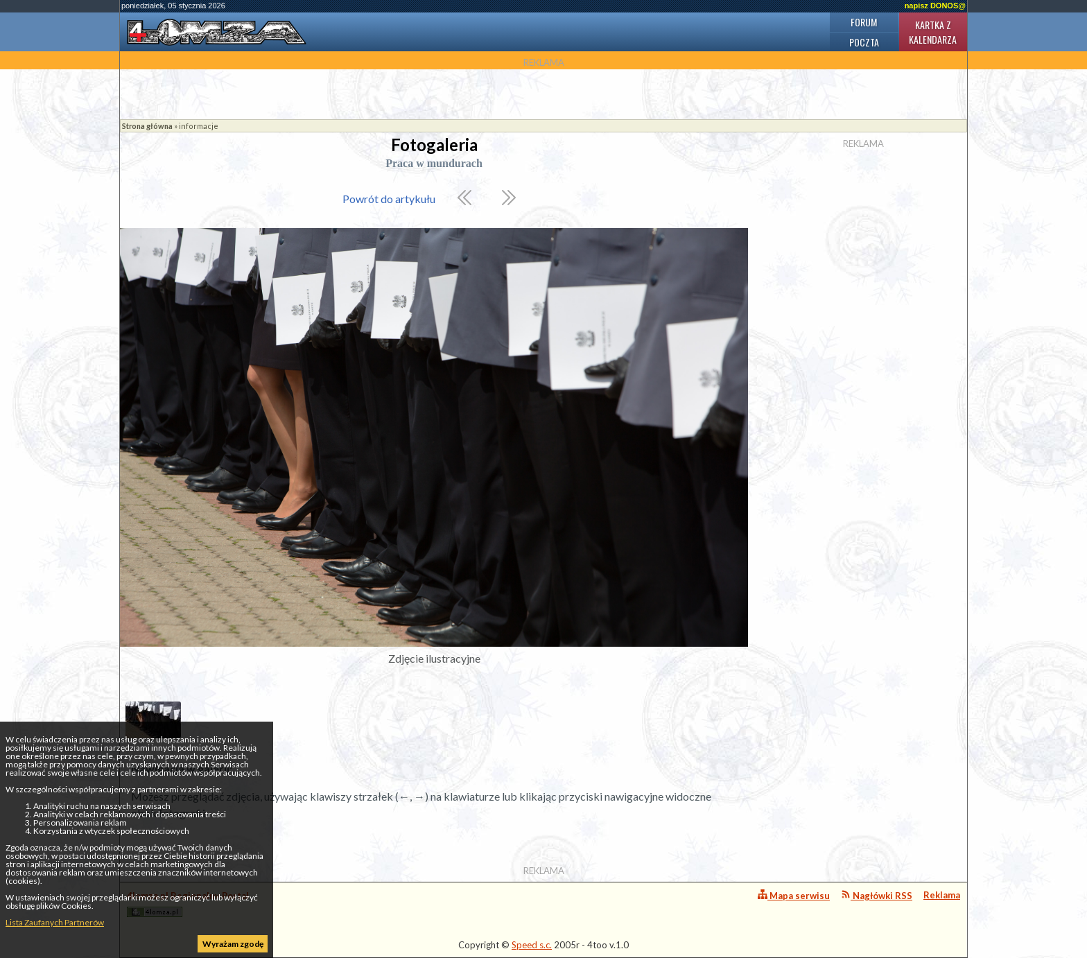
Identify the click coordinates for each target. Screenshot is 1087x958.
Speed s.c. (532, 944)
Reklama (941, 894)
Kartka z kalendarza (933, 31)
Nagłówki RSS (876, 895)
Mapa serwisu (794, 895)
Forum (864, 22)
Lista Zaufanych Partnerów (55, 922)
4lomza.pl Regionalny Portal (188, 903)
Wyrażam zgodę (232, 944)
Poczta (864, 42)
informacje (198, 125)
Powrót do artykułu (388, 198)
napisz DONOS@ (935, 5)
